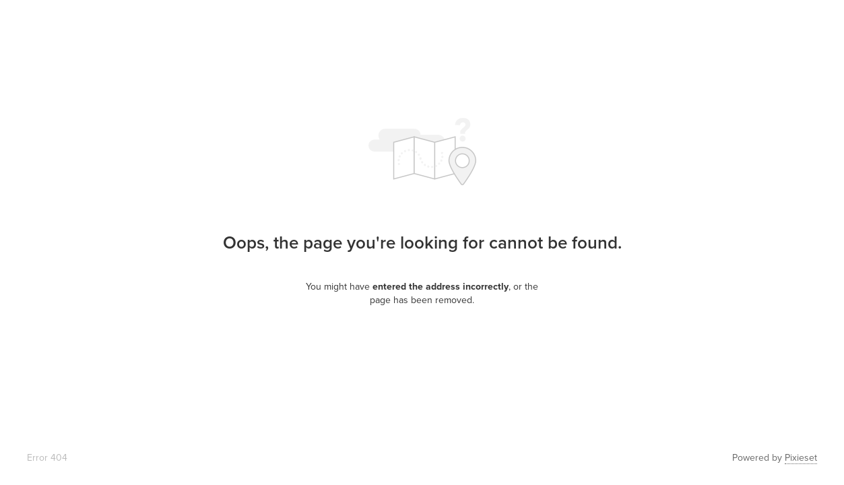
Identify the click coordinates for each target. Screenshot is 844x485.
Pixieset (801, 457)
